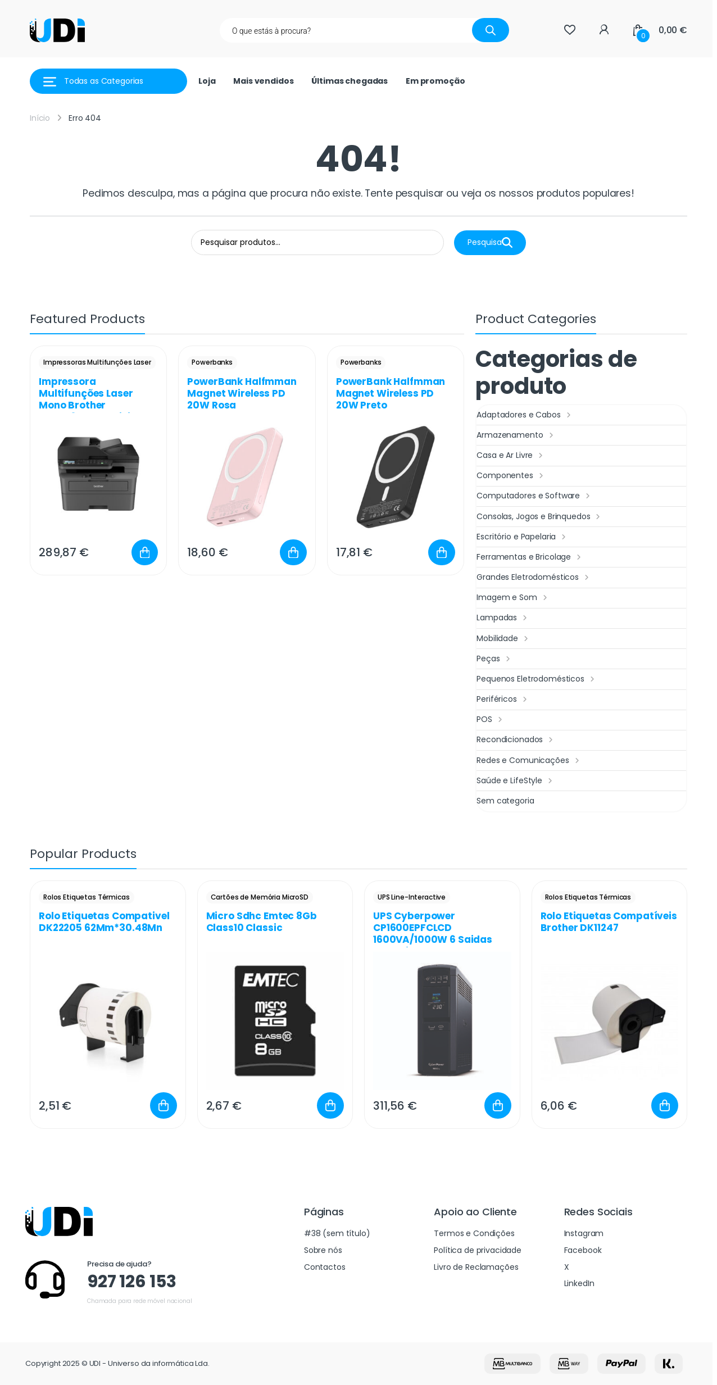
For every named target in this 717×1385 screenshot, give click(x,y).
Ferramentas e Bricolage (530, 557)
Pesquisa (490, 242)
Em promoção (435, 81)
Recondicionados (516, 740)
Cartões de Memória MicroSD (259, 897)
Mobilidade (503, 639)
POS (491, 719)
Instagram (584, 1233)
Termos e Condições (474, 1233)
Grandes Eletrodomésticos (534, 577)
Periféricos (503, 699)
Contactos (325, 1267)
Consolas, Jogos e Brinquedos (540, 517)
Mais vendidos (263, 81)
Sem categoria (505, 800)
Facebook (583, 1250)
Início (40, 118)
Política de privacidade (477, 1250)
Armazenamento (516, 435)
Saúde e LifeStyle (516, 781)
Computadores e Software (535, 496)
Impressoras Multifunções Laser (97, 362)
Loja (206, 81)
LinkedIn (579, 1283)
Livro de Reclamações (476, 1267)
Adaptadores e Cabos (525, 415)
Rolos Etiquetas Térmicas (86, 897)
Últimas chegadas (349, 81)
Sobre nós (323, 1250)
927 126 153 (131, 1281)
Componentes (511, 476)
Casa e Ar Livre (511, 455)
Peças (494, 659)
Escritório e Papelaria (523, 537)
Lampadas (503, 618)
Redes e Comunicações (529, 761)
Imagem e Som (513, 598)
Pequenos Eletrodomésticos (537, 679)
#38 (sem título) (337, 1233)
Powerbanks (212, 362)
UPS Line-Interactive (412, 897)
